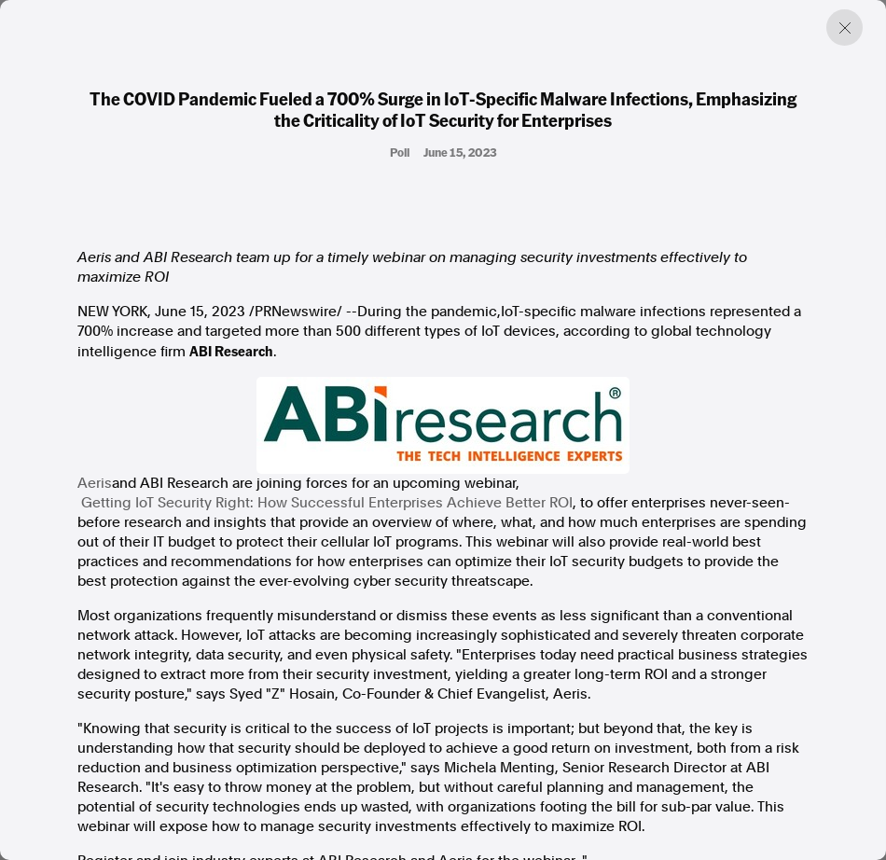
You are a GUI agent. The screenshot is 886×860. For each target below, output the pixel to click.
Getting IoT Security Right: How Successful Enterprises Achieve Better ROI (327, 502)
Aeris (94, 483)
